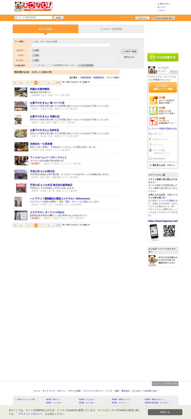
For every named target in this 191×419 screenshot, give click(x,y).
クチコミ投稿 (74, 391)
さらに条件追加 (87, 65)
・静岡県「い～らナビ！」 (153, 406)
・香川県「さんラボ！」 (86, 406)
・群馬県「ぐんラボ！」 (54, 406)
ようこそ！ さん (125, 17)
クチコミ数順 (112, 77)
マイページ (158, 145)
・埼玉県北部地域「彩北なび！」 (123, 409)
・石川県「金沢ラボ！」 (54, 409)
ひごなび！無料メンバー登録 (163, 87)
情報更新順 (86, 77)
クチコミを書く (162, 57)
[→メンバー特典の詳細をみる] (163, 128)
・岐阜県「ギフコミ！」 (119, 403)
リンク (109, 391)
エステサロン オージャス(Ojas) (47, 212)
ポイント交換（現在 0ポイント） (162, 151)
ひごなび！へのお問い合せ (144, 391)
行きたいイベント (161, 139)
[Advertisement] (105, 7)
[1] (15, 82)
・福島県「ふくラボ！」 (54, 403)
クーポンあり (40, 66)
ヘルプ (162, 7)
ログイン (142, 17)
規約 (117, 391)
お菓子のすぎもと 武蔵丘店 (45, 116)
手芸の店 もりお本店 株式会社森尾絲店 (51, 184)
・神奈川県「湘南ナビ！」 (120, 406)
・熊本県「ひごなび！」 (86, 399)
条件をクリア (129, 57)
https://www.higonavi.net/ (163, 221)
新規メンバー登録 (163, 17)
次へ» (50, 83)
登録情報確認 (159, 158)
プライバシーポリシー (93, 391)
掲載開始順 (98, 77)
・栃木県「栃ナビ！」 (53, 399)
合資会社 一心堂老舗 (41, 143)
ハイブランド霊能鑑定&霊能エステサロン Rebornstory (60, 198)
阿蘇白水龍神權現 (39, 89)
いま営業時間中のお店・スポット (64, 66)
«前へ (21, 83)
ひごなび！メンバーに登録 (160, 200)
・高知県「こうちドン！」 (153, 409)
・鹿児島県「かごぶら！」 (87, 409)
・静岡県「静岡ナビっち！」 (121, 399)
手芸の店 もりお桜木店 (42, 171)
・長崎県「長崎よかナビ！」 (154, 399)
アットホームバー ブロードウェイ (48, 157)
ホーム (162, 10)
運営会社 (125, 391)
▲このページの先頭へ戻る (165, 383)
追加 (36, 50)
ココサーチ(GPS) (111, 29)
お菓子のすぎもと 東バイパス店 (47, 102)
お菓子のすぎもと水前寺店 (44, 130)
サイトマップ (48, 391)
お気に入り (158, 134)
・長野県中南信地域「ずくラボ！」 (157, 403)
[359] (58, 82)
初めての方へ (165, 4)
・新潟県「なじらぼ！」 (86, 403)
